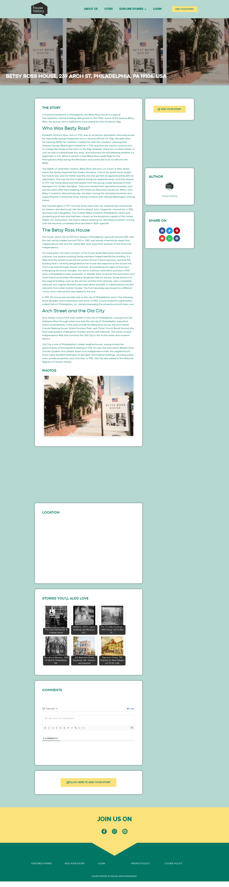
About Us (91, 9)
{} (82, 727)
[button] (45, 407)
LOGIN (101, 865)
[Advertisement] (88, 474)
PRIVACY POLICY (140, 865)
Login (157, 9)
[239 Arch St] (88, 547)
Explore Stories (132, 9)
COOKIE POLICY (173, 865)
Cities (108, 9)
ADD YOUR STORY (75, 865)
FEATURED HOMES (41, 865)
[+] (85, 727)
